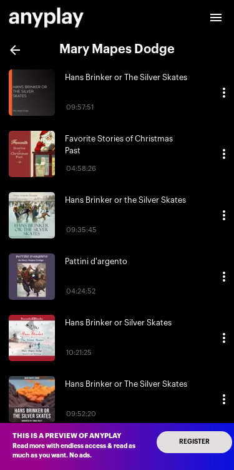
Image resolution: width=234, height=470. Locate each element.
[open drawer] (216, 18)
